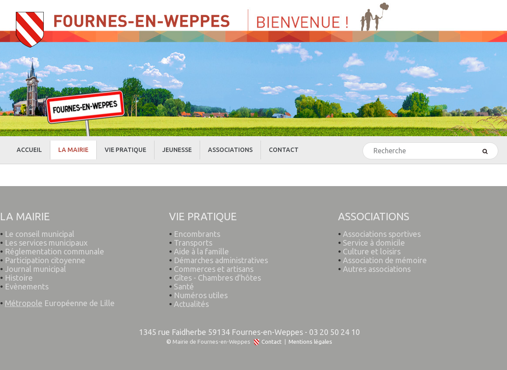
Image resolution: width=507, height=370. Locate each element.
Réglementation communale (54, 251)
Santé (184, 286)
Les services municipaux (44, 242)
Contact (271, 341)
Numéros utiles (201, 295)
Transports (193, 242)
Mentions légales (310, 341)
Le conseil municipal (39, 233)
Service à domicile (374, 242)
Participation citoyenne (45, 260)
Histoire (19, 277)
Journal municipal (35, 268)
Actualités (191, 304)
